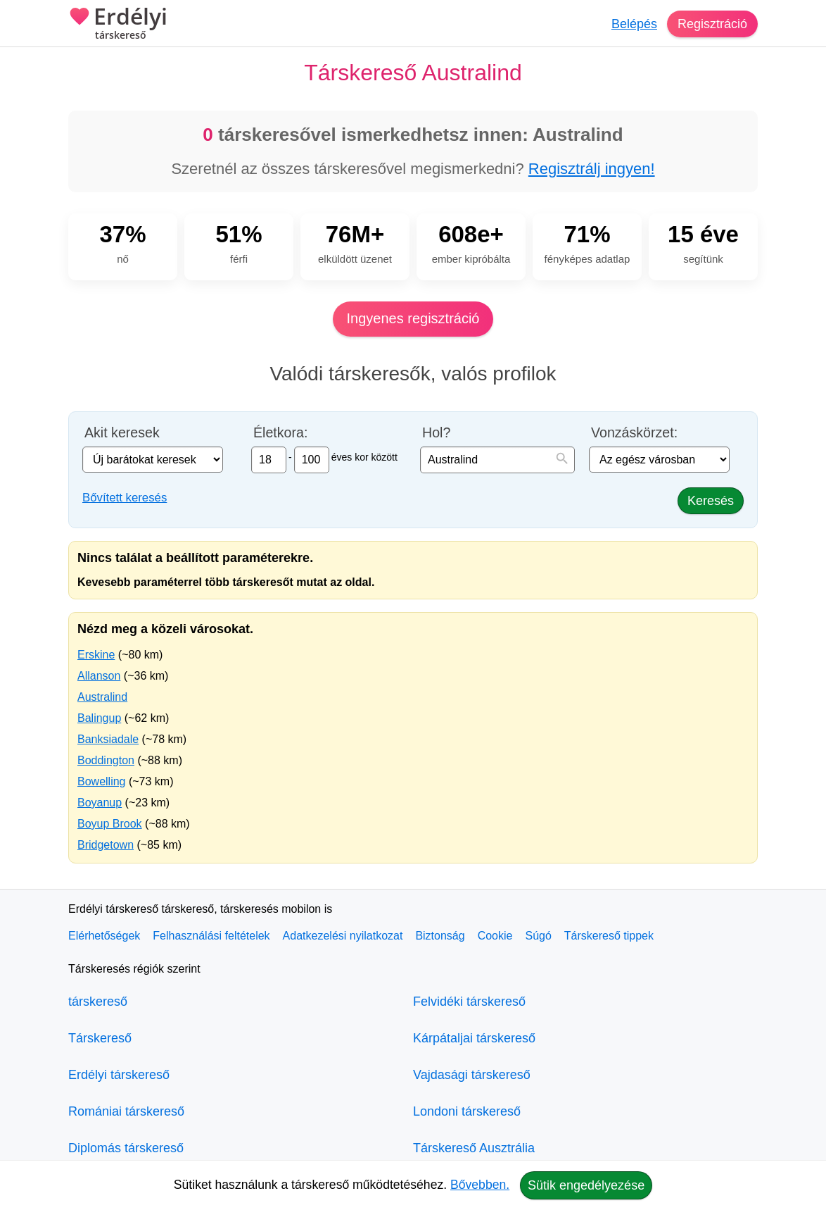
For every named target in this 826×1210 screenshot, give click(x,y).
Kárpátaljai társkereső (474, 1038)
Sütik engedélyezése (586, 1185)
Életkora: (280, 432)
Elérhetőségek (104, 936)
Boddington (105, 760)
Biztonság (439, 936)
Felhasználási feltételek (211, 936)
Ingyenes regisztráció (413, 318)
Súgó (538, 936)
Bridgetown (105, 845)
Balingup (99, 718)
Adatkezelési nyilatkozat (343, 936)
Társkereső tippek (609, 936)
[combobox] (497, 460)
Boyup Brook (109, 824)
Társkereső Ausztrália (474, 1148)
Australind (102, 697)
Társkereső (100, 1038)
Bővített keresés (124, 497)
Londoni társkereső (467, 1111)
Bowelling (101, 781)
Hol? (436, 432)
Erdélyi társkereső (119, 1075)
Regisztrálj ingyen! (591, 168)
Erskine (96, 655)
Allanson (98, 676)
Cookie (495, 936)
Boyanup (99, 803)
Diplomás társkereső (126, 1148)
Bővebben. (479, 1185)
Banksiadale (108, 739)
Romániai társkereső (126, 1111)
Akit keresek (122, 432)
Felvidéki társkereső (469, 1001)
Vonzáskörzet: (634, 432)
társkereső (97, 1001)
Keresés (710, 501)
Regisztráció (712, 24)
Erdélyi (117, 24)
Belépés (634, 24)
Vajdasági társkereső (471, 1075)
